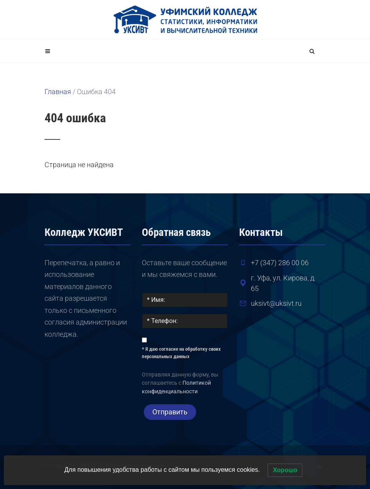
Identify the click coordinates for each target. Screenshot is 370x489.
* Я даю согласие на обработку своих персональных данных (181, 353)
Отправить (170, 412)
